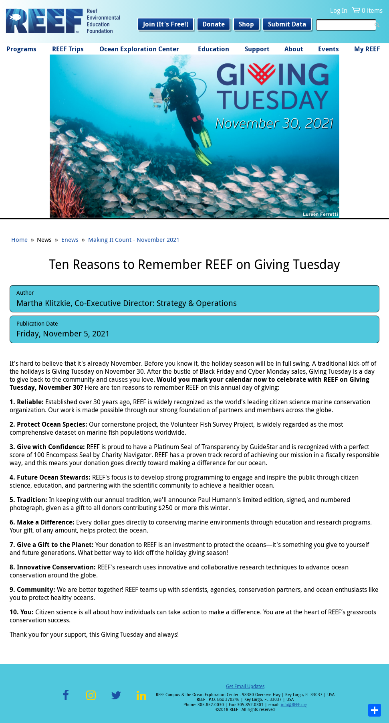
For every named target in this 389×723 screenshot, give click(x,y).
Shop (246, 24)
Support (257, 49)
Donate (213, 24)
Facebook (65, 700)
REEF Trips (68, 49)
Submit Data (287, 24)
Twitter (116, 700)
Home (19, 239)
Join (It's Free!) (165, 24)
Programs (21, 49)
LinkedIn (142, 700)
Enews (70, 239)
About (293, 49)
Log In (338, 10)
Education (213, 49)
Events (328, 49)
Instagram (91, 700)
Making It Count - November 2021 (133, 239)
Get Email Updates (245, 686)
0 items (372, 10)
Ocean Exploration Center (139, 49)
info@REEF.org (294, 704)
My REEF (367, 49)
